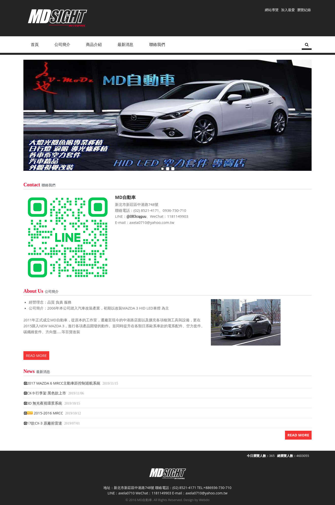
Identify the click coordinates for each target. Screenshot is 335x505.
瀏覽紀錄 (304, 9)
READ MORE (36, 355)
